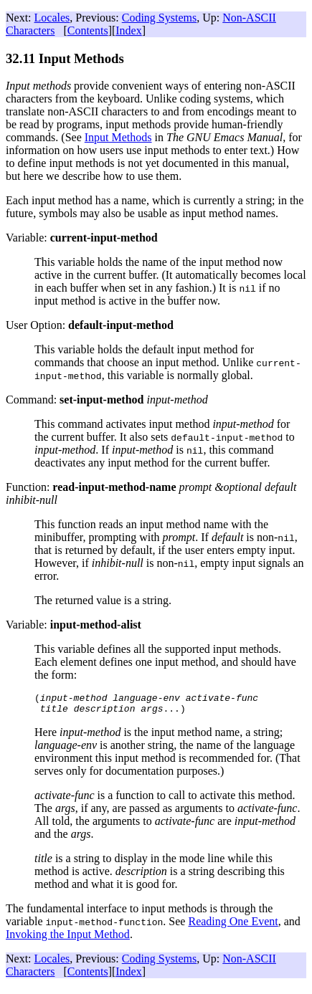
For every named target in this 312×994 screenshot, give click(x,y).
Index (128, 30)
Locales (52, 17)
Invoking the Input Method (68, 938)
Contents (87, 30)
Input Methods (118, 137)
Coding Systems (159, 17)
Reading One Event (233, 925)
